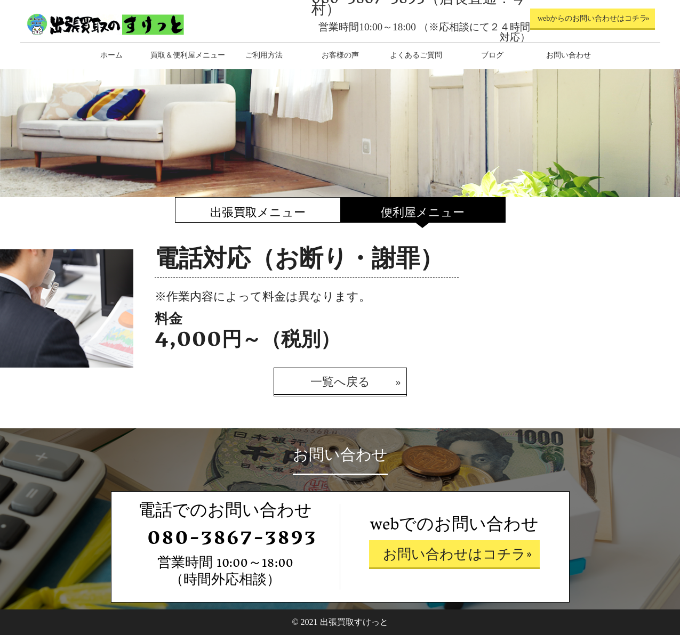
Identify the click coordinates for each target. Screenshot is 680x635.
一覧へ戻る (340, 381)
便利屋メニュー (423, 212)
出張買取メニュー (258, 212)
